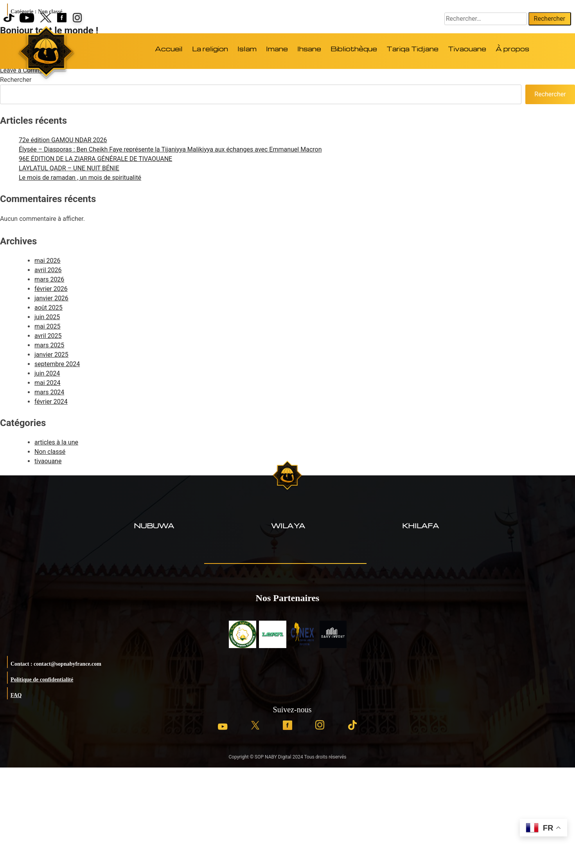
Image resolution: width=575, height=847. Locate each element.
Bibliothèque (354, 49)
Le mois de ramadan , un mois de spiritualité (80, 177)
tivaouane (47, 461)
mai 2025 (47, 326)
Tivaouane (467, 49)
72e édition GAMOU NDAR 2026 (63, 140)
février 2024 (51, 401)
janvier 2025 (51, 354)
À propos (512, 49)
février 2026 (51, 289)
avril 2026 (47, 270)
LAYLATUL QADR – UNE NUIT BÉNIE (69, 168)
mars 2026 (49, 279)
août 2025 (48, 307)
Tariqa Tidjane (412, 49)
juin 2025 (47, 317)
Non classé (49, 451)
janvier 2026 (51, 298)
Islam (247, 49)
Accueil (169, 49)
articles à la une (56, 442)
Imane (277, 49)
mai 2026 (47, 260)
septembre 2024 (57, 364)
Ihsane (309, 49)
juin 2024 (47, 373)
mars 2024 (49, 392)
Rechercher (15, 79)
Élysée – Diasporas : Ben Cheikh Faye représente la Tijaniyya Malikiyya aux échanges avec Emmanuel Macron (170, 149)
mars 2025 (49, 345)
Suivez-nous (292, 709)
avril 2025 (47, 336)
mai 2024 (47, 382)
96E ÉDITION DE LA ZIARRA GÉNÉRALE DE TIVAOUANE (95, 159)
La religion (210, 49)
